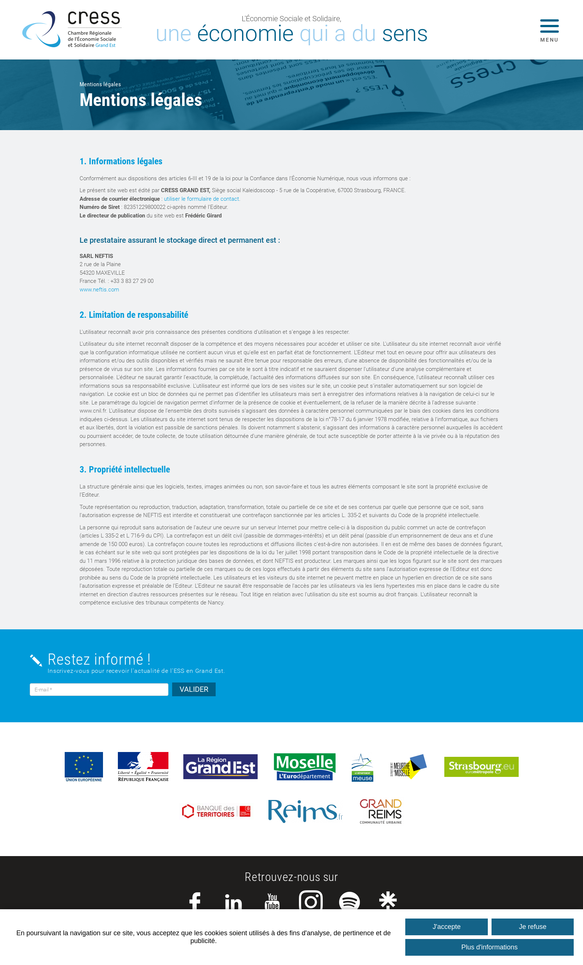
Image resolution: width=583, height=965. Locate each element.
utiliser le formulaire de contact (201, 199)
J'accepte (447, 926)
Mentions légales (100, 84)
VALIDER (194, 689)
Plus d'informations (489, 947)
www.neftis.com (99, 289)
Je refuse (533, 926)
